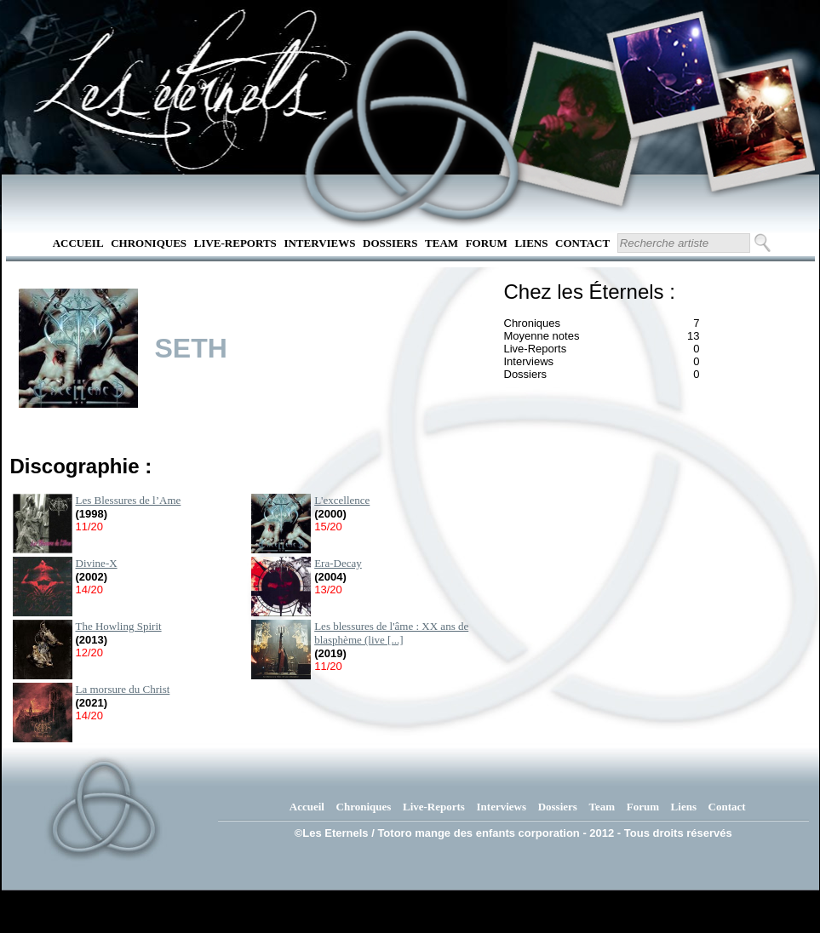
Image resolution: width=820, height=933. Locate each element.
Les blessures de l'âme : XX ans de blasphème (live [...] (391, 633)
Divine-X (97, 563)
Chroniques (148, 243)
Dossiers (390, 243)
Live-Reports (235, 243)
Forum (486, 243)
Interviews (319, 243)
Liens (531, 243)
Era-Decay (338, 563)
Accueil (78, 243)
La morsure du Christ (123, 689)
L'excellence (342, 500)
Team (441, 243)
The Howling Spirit (119, 626)
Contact (582, 243)
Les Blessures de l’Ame (128, 500)
